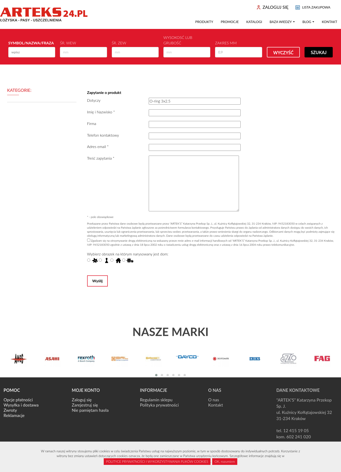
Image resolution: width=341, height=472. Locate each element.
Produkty (204, 22)
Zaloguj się (82, 399)
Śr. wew (68, 43)
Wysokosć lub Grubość (177, 40)
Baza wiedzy (282, 22)
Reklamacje (14, 415)
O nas (213, 399)
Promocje (230, 22)
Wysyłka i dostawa (21, 404)
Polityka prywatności (159, 404)
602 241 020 (299, 436)
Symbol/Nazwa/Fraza (31, 43)
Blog (308, 22)
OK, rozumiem (225, 461)
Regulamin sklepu (156, 399)
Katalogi (254, 22)
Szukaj (319, 52)
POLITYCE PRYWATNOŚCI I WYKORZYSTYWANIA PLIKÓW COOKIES (157, 461)
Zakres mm (226, 43)
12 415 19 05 (296, 430)
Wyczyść (283, 52)
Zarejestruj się (85, 404)
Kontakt (329, 22)
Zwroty (10, 410)
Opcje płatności (18, 399)
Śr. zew (119, 43)
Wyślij (97, 280)
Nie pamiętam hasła (90, 410)
